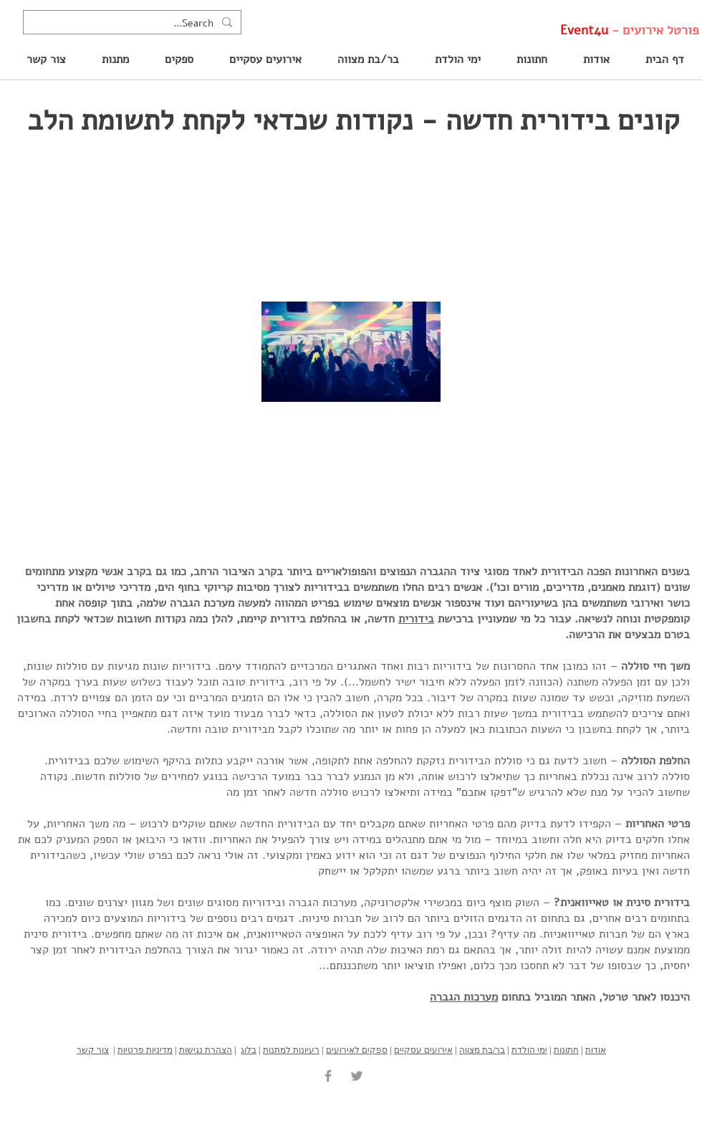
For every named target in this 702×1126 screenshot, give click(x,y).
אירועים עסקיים (423, 1049)
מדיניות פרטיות (145, 1049)
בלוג (248, 1049)
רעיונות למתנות (291, 1049)
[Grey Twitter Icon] (357, 1076)
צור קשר (93, 1049)
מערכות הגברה (464, 997)
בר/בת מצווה (482, 1049)
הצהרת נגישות (205, 1049)
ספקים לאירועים (357, 1049)
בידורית (416, 619)
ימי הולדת (529, 1049)
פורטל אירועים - (629, 30)
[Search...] (133, 24)
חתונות (566, 1049)
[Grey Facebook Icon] (328, 1076)
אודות (595, 1049)
